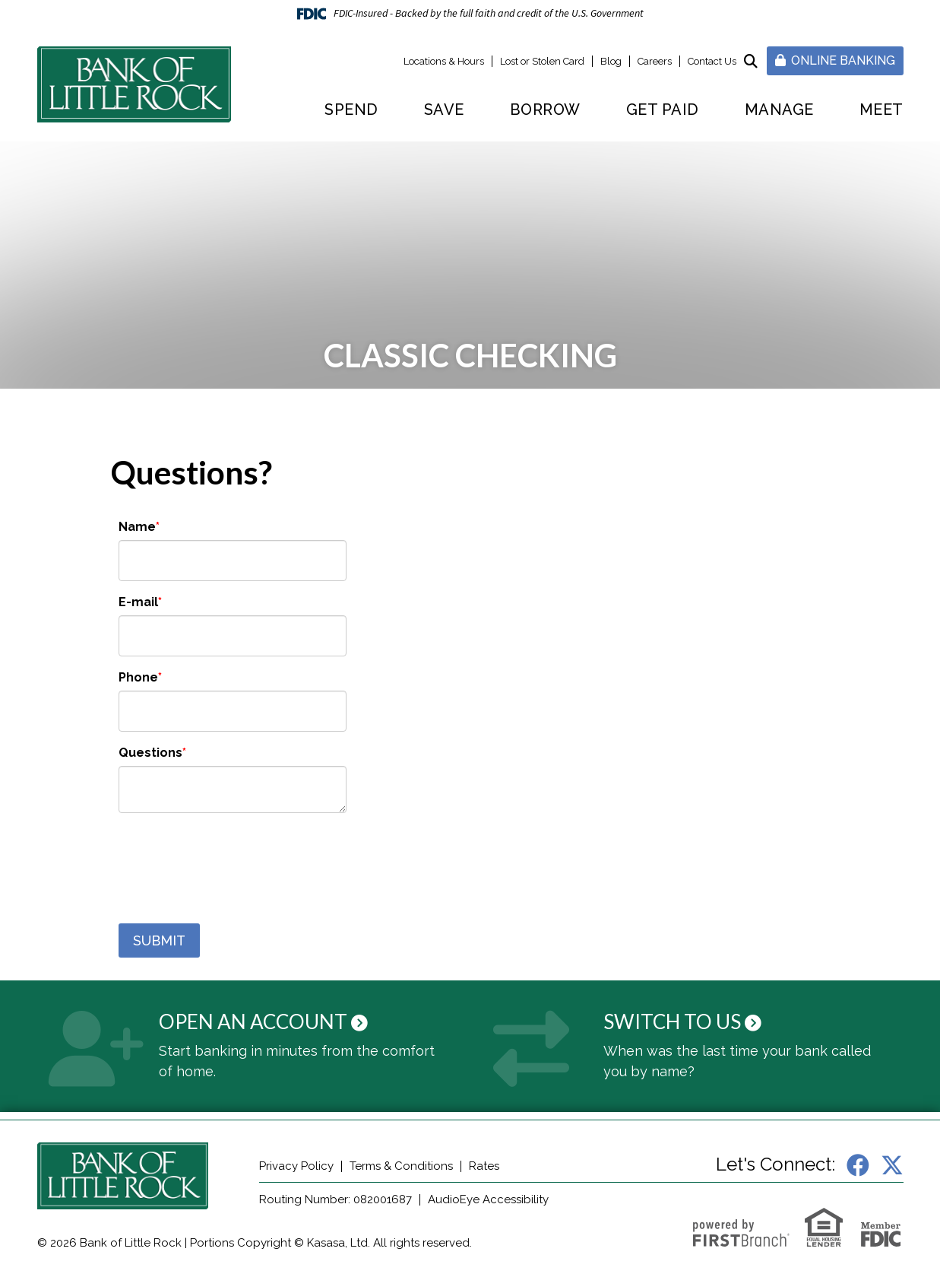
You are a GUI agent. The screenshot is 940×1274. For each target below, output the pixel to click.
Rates (484, 1166)
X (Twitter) (892, 1165)
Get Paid (662, 109)
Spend (351, 109)
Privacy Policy (296, 1166)
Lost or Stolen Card (542, 61)
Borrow (545, 109)
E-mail (138, 602)
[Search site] (751, 61)
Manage (779, 109)
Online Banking (835, 60)
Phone (138, 677)
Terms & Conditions (401, 1166)
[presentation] (234, 860)
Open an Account (253, 1021)
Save (444, 109)
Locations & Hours (444, 61)
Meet (881, 109)
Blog (611, 61)
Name (137, 526)
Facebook (858, 1165)
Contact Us (712, 61)
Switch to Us (672, 1021)
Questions (150, 752)
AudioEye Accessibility (488, 1199)
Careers (655, 61)
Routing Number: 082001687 (335, 1199)
